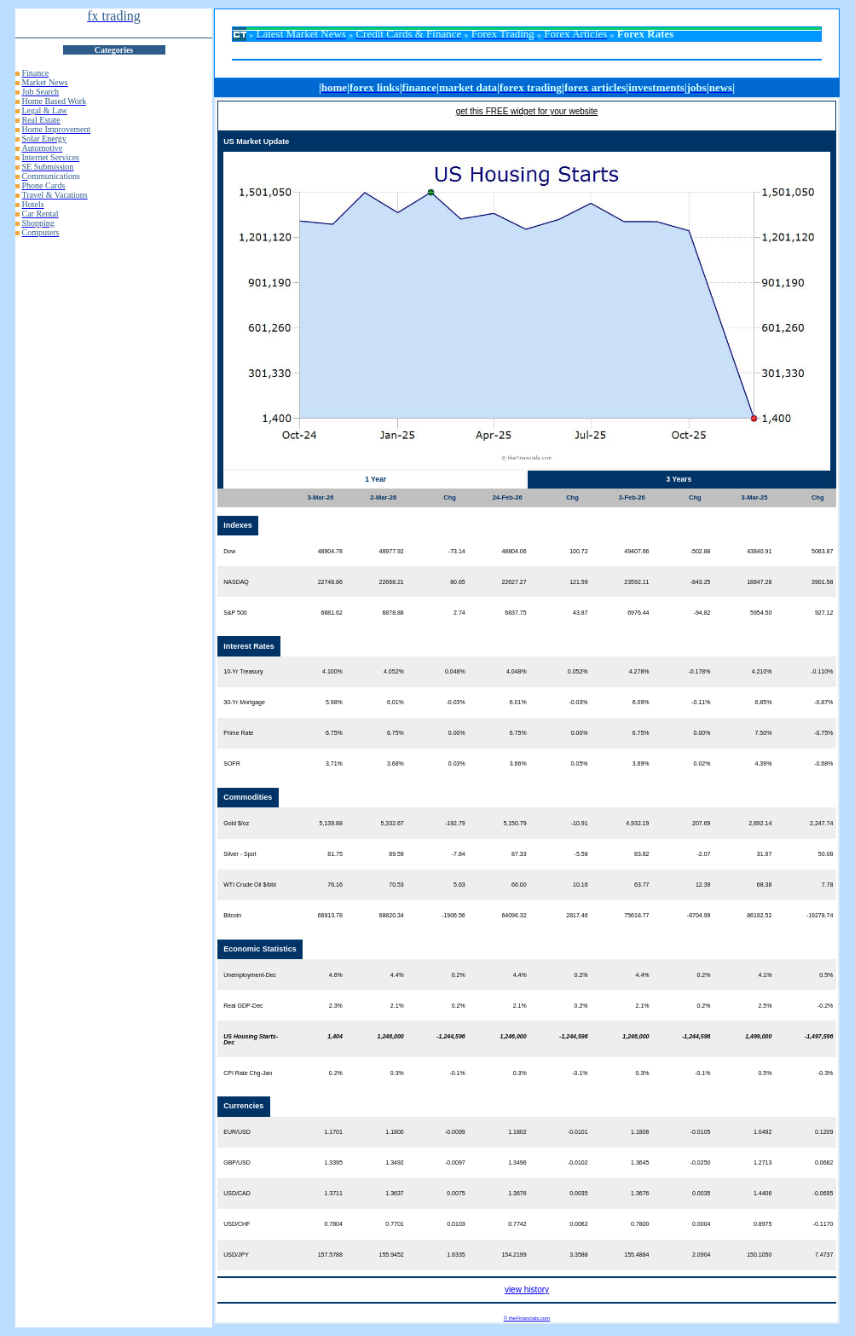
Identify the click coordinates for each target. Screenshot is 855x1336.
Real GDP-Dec (243, 1006)
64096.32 (513, 915)
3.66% (518, 763)
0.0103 (456, 1224)
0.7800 (640, 1224)
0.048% (455, 671)
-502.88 (700, 551)
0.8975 (762, 1224)
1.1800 (394, 1132)
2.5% (764, 1006)
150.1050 (759, 1255)
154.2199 (513, 1255)
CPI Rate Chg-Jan (247, 1073)
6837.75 (515, 613)
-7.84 (458, 854)
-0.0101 (578, 1132)
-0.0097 (455, 1162)
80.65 (457, 582)
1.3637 (394, 1193)
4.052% (394, 671)
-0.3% (825, 1073)
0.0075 (456, 1193)
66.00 (519, 885)
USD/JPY (236, 1255)
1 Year (375, 479)
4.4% (397, 975)
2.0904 (701, 1255)
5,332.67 (392, 823)
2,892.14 (759, 823)
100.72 (578, 551)
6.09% (641, 702)
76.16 (335, 885)
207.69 (701, 823)
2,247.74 (821, 823)
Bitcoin (232, 915)
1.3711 (333, 1193)
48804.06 (513, 551)
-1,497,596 (819, 1036)
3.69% (641, 763)
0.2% (458, 975)
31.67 (764, 854)
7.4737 (824, 1255)
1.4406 (762, 1193)
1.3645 (640, 1162)
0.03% (456, 763)
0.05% (579, 763)
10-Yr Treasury (243, 671)
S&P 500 (235, 613)
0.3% (397, 1073)
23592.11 (636, 582)
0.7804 (333, 1224)
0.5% (826, 975)
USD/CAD (237, 1193)
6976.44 (638, 613)
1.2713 (762, 1162)
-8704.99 (699, 915)
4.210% (762, 671)
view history (527, 1289)
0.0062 (578, 1224)
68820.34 (391, 915)
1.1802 (517, 1132)
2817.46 (576, 915)
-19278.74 (820, 915)
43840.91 (759, 551)
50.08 (826, 854)
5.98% (334, 702)
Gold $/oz (236, 823)
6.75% (334, 733)
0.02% (702, 763)
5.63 (459, 885)
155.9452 (391, 1255)
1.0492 (762, 1132)
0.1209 (824, 1132)
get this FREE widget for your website (527, 111)
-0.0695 (823, 1193)
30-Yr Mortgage (244, 702)
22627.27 (513, 582)
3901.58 (822, 582)
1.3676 (517, 1193)
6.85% (763, 702)
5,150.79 (514, 823)
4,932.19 (637, 823)
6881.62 (332, 613)
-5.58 (581, 854)
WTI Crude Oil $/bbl (249, 885)
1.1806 (640, 1132)
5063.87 (822, 551)
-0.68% (823, 763)
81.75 (335, 854)
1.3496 (517, 1162)
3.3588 (578, 1255)
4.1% (764, 975)
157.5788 (330, 1255)
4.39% (763, 763)
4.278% (639, 671)
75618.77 (636, 915)
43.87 (580, 613)
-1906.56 (453, 915)
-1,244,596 (450, 1036)
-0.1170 (823, 1224)
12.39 (703, 885)
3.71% (334, 763)
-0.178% (699, 671)
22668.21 (391, 582)
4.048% (516, 671)
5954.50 (760, 613)
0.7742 (517, 1224)
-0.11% (700, 702)
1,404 (335, 1036)
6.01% (395, 702)
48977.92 (391, 551)
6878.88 (392, 613)
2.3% (336, 1006)
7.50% (763, 733)
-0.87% (823, 702)
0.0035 (578, 1193)
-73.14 (456, 551)
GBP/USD (237, 1162)
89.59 (396, 854)
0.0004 (701, 1224)
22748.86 (330, 582)
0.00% (456, 733)
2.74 (459, 613)
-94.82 (702, 613)
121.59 (578, 582)
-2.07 (703, 854)
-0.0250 (700, 1162)
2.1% (397, 1006)
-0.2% (825, 1006)
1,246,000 (391, 1036)
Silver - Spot (239, 854)
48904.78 (330, 551)
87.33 (519, 854)
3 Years (679, 479)
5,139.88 (331, 823)
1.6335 (456, 1255)
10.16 (580, 885)
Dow (229, 551)
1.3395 (333, 1162)
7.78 (828, 885)
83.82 (642, 854)
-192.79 (455, 823)
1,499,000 (758, 1036)
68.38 (764, 885)
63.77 (642, 885)
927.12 (824, 613)
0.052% (578, 671)
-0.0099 (455, 1132)
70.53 (396, 885)
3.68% (395, 763)
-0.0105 (700, 1132)
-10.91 (579, 823)
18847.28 (759, 582)
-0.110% (822, 671)
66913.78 (330, 915)
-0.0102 (578, 1162)
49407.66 (636, 551)
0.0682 (824, 1162)
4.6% (336, 975)
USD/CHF (236, 1224)
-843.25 (700, 582)
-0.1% (457, 1073)
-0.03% (456, 702)
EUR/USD (237, 1132)
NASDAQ (236, 582)
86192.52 (759, 915)
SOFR (231, 763)
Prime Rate (238, 733)
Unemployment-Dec (249, 975)
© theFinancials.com (527, 1318)
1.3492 (394, 1162)
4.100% (332, 671)
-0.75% (823, 733)
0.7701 (394, 1224)
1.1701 (333, 1132)
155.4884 (636, 1255)
